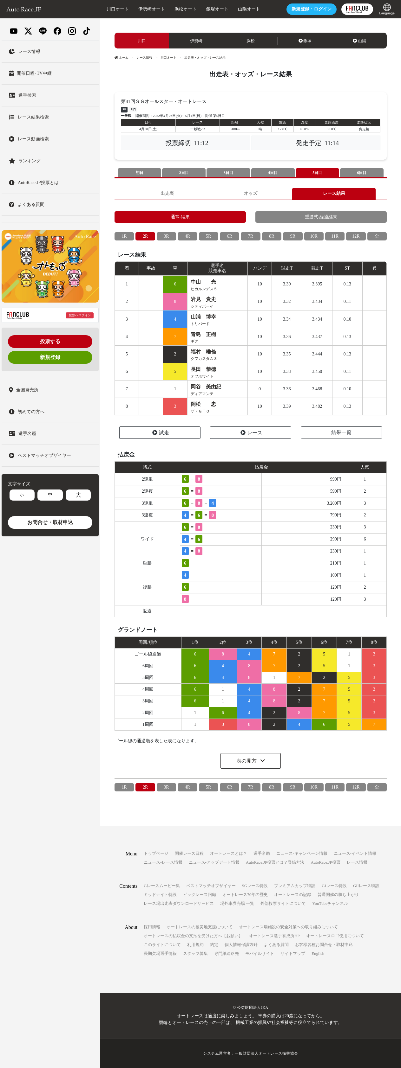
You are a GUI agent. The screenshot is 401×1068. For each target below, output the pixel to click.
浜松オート (185, 9)
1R (124, 236)
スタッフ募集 (195, 953)
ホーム (121, 57)
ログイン (312, 9)
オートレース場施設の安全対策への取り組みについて (288, 926)
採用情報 (152, 926)
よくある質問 (276, 944)
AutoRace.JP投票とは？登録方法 (275, 862)
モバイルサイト (259, 953)
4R (187, 236)
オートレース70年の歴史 (245, 894)
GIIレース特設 (366, 885)
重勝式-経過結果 (321, 216)
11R (335, 236)
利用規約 (195, 944)
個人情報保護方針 (241, 944)
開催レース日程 (189, 853)
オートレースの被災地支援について (200, 926)
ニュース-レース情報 (163, 862)
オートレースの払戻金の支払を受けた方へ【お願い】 (193, 935)
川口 (142, 40)
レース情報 (144, 57)
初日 (139, 172)
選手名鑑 (261, 853)
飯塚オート (217, 9)
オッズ (250, 193)
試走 (160, 432)
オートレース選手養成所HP (274, 935)
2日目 (184, 172)
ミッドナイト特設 (160, 894)
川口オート (118, 9)
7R (250, 236)
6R (229, 236)
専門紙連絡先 (226, 953)
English (318, 953)
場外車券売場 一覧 (237, 903)
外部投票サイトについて (283, 903)
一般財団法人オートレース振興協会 (266, 1053)
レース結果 (334, 193)
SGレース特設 (255, 885)
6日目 (361, 172)
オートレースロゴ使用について (335, 935)
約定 (214, 944)
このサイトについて (162, 944)
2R (145, 236)
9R (292, 236)
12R (355, 236)
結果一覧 (341, 432)
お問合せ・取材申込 (50, 522)
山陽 (359, 40)
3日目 (228, 172)
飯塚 (305, 40)
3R (166, 236)
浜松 (251, 40)
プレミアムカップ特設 (294, 885)
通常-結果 (180, 216)
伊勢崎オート (151, 9)
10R (314, 236)
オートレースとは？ (228, 853)
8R (271, 236)
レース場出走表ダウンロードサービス (179, 903)
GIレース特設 (334, 885)
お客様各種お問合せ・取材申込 (324, 944)
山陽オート (249, 9)
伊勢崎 (196, 40)
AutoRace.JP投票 (325, 862)
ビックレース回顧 (199, 894)
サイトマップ (292, 953)
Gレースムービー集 (162, 885)
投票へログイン (80, 315)
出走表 (167, 193)
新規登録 (50, 357)
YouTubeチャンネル (330, 903)
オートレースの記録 (292, 894)
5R (208, 236)
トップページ (156, 853)
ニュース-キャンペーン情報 (301, 853)
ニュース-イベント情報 (355, 853)
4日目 (273, 172)
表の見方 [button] (247, 761)
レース (251, 432)
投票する (50, 341)
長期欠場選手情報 (160, 953)
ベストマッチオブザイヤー (211, 885)
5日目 (317, 172)
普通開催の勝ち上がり (338, 894)
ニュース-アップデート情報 (214, 862)
